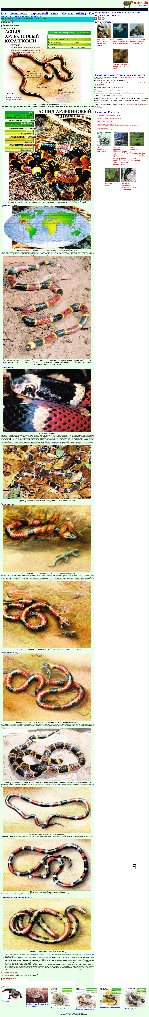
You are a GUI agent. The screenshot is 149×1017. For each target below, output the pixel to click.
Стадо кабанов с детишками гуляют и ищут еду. (109, 122)
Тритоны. (5, 1002)
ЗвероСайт (140, 2)
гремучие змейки (45, 954)
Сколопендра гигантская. (120, 90)
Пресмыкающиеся (13, 18)
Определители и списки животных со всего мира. (117, 12)
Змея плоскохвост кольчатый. (104, 148)
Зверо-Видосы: (8, 9)
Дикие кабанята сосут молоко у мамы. (121, 65)
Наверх (134, 866)
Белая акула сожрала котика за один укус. (107, 127)
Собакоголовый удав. (112, 183)
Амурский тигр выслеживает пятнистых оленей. (32, 10)
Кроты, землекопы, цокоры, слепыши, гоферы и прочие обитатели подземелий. (137, 152)
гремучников (87, 954)
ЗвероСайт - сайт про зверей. (74, 1014)
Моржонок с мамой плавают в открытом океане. (121, 40)
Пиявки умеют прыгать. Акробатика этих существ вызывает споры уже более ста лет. (118, 125)
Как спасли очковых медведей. (104, 121)
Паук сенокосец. (117, 95)
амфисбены (55, 442)
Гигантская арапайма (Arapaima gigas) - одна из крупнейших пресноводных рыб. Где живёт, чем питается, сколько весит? (121, 154)
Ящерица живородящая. (110, 1008)
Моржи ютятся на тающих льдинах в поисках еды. (137, 40)
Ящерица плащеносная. (85, 1010)
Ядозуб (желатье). (132, 1009)
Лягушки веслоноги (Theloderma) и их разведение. (128, 77)
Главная (142, 9)
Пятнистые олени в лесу (103, 128)
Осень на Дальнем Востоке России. (106, 129)
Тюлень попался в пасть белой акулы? (106, 124)
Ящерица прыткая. (58, 1009)
